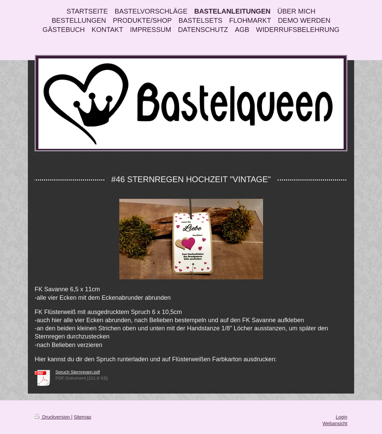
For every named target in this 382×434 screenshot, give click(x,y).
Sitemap (82, 417)
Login (341, 417)
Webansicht (335, 423)
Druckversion (53, 417)
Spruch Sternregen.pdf (77, 372)
